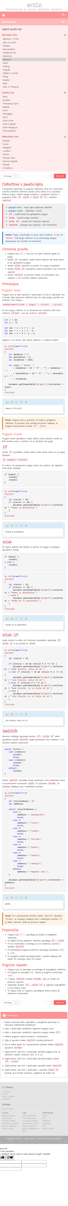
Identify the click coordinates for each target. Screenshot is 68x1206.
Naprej (60, 176)
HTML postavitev (29, 1116)
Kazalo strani (7, 1109)
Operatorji (7, 56)
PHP (44, 1126)
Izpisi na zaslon (9, 42)
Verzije (5, 1094)
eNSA (32, 1139)
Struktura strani (8, 1116)
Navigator (7, 147)
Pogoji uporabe (8, 1097)
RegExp (6, 107)
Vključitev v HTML (11, 39)
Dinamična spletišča (10, 1124)
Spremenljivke (9, 49)
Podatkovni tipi (9, 52)
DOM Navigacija (10, 127)
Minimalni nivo (9, 34)
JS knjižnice (8, 168)
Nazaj (8, 176)
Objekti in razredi (10, 73)
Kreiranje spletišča (30, 1121)
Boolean (6, 100)
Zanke (5, 63)
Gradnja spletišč (9, 1121)
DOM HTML (8, 120)
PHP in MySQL (49, 1129)
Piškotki (6, 164)
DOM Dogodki (9, 124)
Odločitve (7, 59)
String (5, 76)
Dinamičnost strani (30, 1124)
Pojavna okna (9, 158)
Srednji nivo (8, 92)
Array (5, 96)
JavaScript (47, 1124)
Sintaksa (6, 46)
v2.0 (39, 1139)
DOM (5, 117)
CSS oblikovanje (29, 1119)
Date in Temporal (11, 87)
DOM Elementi (9, 130)
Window (6, 140)
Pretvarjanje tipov (11, 103)
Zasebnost (6, 1099)
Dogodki (6, 69)
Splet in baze (7, 1129)
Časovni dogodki (10, 161)
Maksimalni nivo (10, 136)
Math (5, 83)
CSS (44, 1119)
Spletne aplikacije (9, 1126)
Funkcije (6, 66)
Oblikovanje (7, 1119)
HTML (45, 1116)
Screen (6, 144)
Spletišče (46, 1121)
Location (6, 151)
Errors (5, 110)
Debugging (7, 113)
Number (6, 80)
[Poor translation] (10, 1158)
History (6, 154)
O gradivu (6, 1092)
